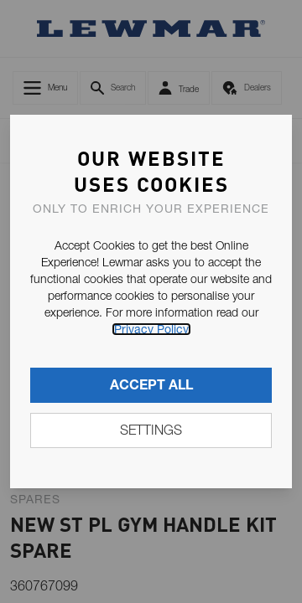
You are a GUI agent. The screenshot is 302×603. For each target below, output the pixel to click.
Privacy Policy (151, 329)
